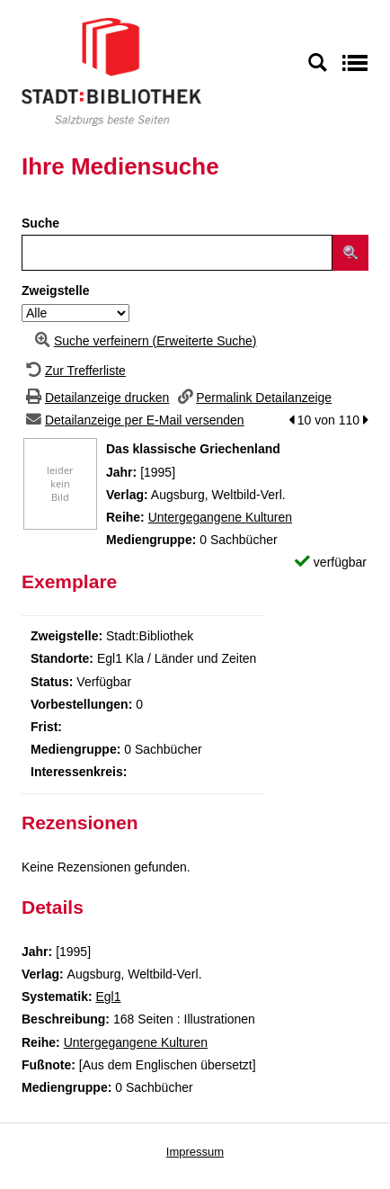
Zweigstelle (55, 290)
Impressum (195, 1151)
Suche (40, 223)
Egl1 (107, 996)
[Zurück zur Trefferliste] (74, 370)
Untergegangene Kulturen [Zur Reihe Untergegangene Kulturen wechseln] (220, 517)
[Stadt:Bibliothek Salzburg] (111, 71)
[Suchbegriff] (177, 253)
